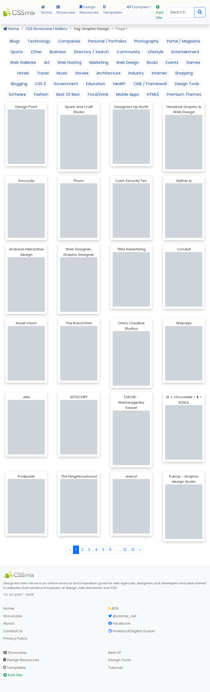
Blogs (15, 41)
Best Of (114, 652)
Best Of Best (68, 94)
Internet (159, 73)
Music (62, 73)
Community (128, 52)
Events (172, 62)
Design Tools (187, 83)
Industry (136, 73)
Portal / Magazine (183, 41)
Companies (69, 41)
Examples (138, 7)
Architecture (109, 73)
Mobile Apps (127, 94)
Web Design (127, 62)
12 (125, 549)
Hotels (23, 73)
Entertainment (185, 52)
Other (36, 52)
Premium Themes (184, 94)
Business (58, 52)
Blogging (19, 83)
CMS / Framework (150, 83)
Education (95, 83)
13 (133, 549)
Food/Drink (98, 94)
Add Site (159, 12)
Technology (39, 41)
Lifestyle (156, 52)
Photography (146, 41)
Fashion (41, 94)
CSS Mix (18, 12)
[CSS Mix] (19, 574)
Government (66, 83)
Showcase (65, 10)
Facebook (119, 623)
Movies (82, 73)
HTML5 (153, 94)
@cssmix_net (122, 616)
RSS (113, 608)
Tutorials (115, 667)
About (8, 623)
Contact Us (13, 631)
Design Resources (89, 9)
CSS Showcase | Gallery (46, 28)
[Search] (180, 12)
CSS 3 (40, 83)
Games (193, 62)
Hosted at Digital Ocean (131, 631)
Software (17, 94)
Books (152, 62)
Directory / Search (91, 52)
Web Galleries (23, 62)
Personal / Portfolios (107, 41)
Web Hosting (69, 62)
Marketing (98, 62)
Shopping (184, 73)
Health (119, 83)
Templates (112, 10)
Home (46, 10)
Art (46, 62)
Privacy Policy (15, 638)
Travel (43, 73)
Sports (17, 52)
